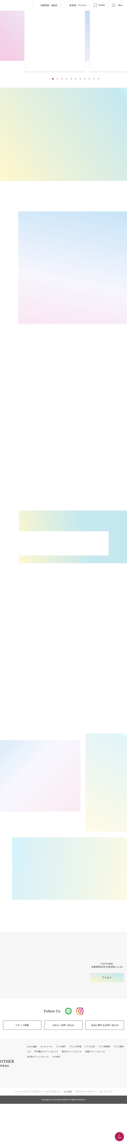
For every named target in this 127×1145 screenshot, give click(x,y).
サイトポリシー (53, 1133)
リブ (31, 1093)
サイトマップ (105, 1133)
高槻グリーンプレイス (97, 1093)
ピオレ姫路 (34, 1088)
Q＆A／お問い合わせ (63, 1066)
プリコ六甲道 (78, 1088)
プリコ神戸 (63, 1088)
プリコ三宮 (92, 1088)
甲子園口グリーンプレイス (48, 1093)
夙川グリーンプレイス (74, 1093)
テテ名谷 (58, 1098)
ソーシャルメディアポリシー (29, 1133)
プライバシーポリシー (85, 1133)
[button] (53, 89)
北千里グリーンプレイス (40, 1098)
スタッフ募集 (22, 1066)
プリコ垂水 (121, 1088)
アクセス (106, 1018)
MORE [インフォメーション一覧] (23, 580)
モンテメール (49, 1088)
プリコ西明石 (107, 1088)
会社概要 (67, 1133)
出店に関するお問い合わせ (104, 1066)
